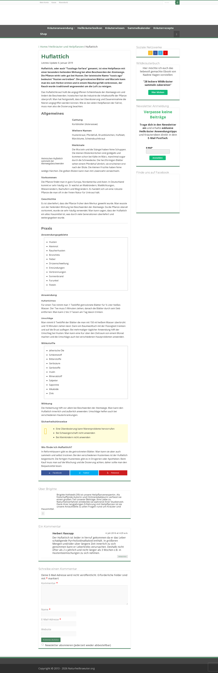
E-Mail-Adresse (51, 619)
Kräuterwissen (115, 28)
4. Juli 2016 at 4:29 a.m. (116, 533)
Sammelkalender (139, 28)
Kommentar (49, 583)
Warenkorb (63, 2)
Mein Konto (44, 2)
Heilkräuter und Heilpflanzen (66, 46)
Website (46, 629)
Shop (43, 34)
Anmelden (157, 158)
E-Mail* (149, 148)
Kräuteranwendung (60, 28)
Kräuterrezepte (163, 28)
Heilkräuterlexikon (90, 28)
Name (45, 609)
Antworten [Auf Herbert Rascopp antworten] (122, 556)
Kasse (54, 2)
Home (42, 28)
